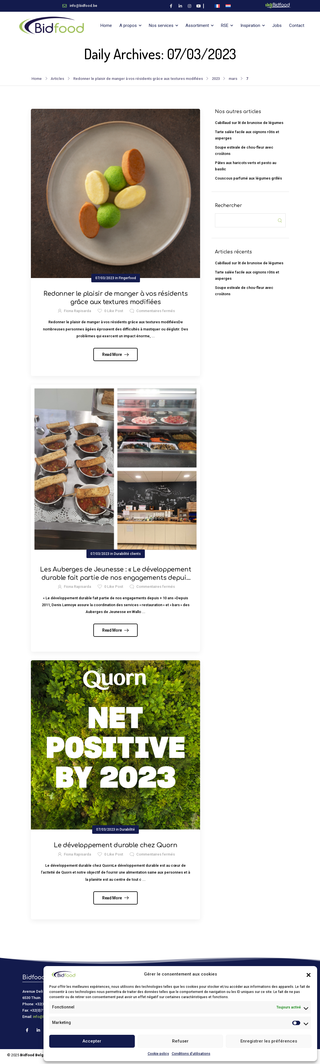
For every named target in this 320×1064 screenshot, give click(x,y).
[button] (308, 974)
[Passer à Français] (217, 5)
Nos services (161, 25)
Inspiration (250, 25)
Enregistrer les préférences (268, 1041)
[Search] (244, 220)
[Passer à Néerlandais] (228, 5)
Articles (57, 78)
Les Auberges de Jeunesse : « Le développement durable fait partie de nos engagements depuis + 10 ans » (115, 577)
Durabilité (127, 829)
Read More (112, 354)
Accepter (91, 1041)
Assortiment (197, 25)
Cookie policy (158, 1054)
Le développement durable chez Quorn (115, 845)
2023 (216, 78)
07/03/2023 (104, 278)
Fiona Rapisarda (77, 311)
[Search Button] (279, 220)
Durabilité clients (127, 554)
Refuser (180, 1041)
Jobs (277, 25)
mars (233, 78)
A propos (128, 25)
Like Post (113, 311)
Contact (296, 25)
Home (106, 25)
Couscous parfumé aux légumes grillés (248, 178)
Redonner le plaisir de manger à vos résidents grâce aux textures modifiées (138, 78)
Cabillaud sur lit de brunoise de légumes (249, 123)
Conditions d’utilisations (191, 1054)
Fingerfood (127, 278)
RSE (224, 25)
